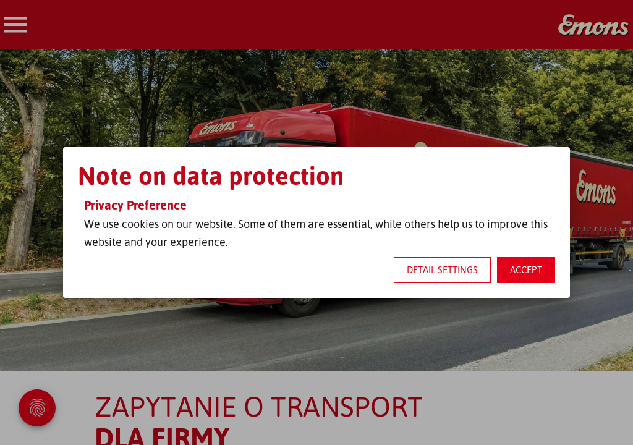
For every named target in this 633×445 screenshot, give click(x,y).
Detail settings (442, 270)
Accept (526, 270)
